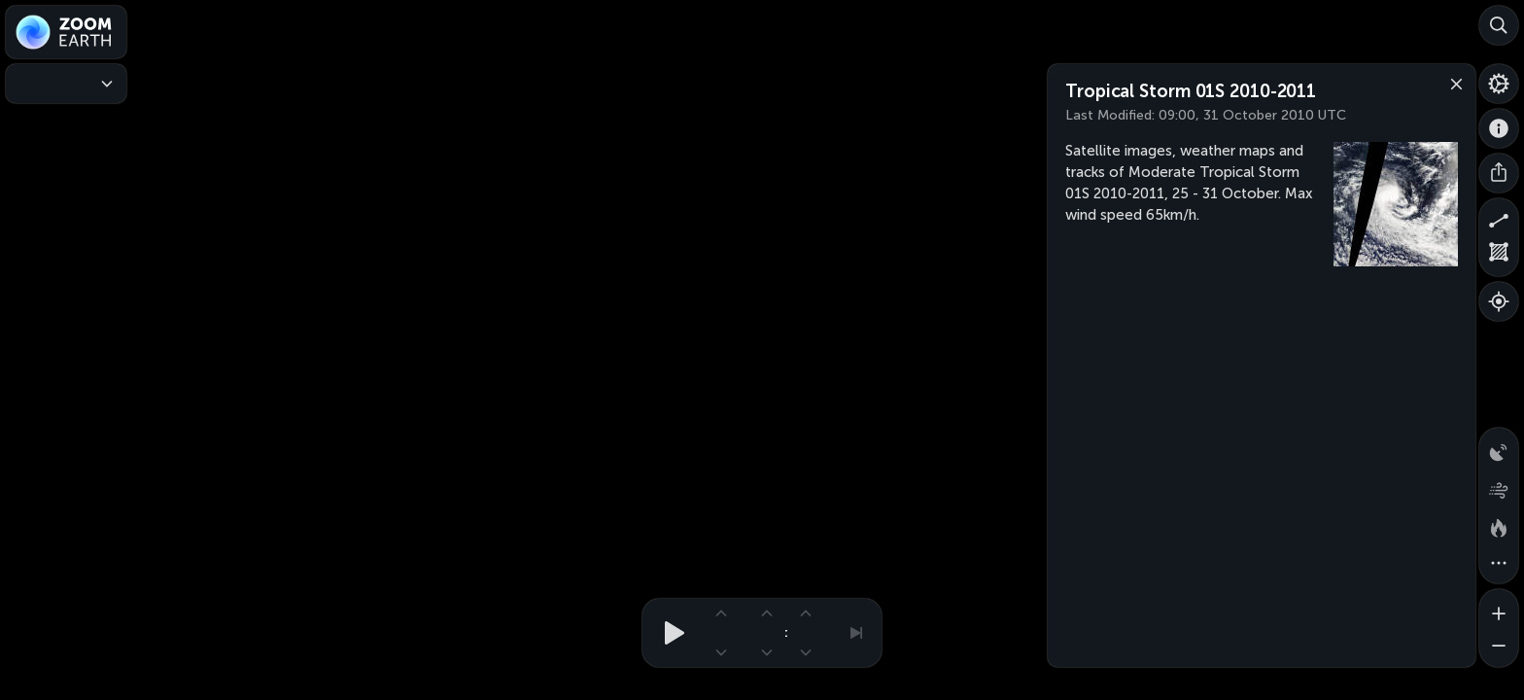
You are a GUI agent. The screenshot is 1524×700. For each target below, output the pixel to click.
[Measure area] (1498, 256)
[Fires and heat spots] (1498, 525)
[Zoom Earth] (66, 32)
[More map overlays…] (1498, 563)
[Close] (1452, 82)
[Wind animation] (1498, 486)
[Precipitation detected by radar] (1498, 447)
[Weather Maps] (66, 83)
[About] (1498, 128)
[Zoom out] (1498, 647)
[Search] (1498, 25)
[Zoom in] (1498, 608)
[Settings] (1498, 83)
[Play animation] (668, 633)
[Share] (1498, 173)
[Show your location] (1498, 301)
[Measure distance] (1498, 217)
